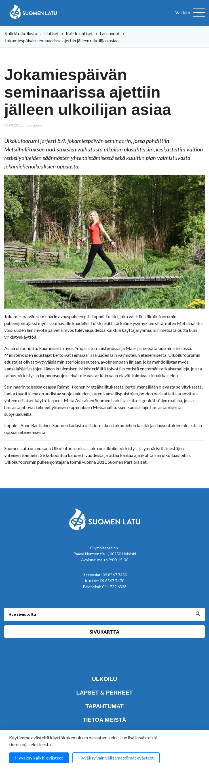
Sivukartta (104, 631)
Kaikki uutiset (79, 33)
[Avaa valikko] (190, 13)
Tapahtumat (104, 706)
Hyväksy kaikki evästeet (39, 757)
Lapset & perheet (104, 692)
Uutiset (51, 33)
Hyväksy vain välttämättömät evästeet (116, 757)
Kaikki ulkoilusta (21, 33)
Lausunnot (110, 33)
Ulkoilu (104, 679)
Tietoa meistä (104, 720)
